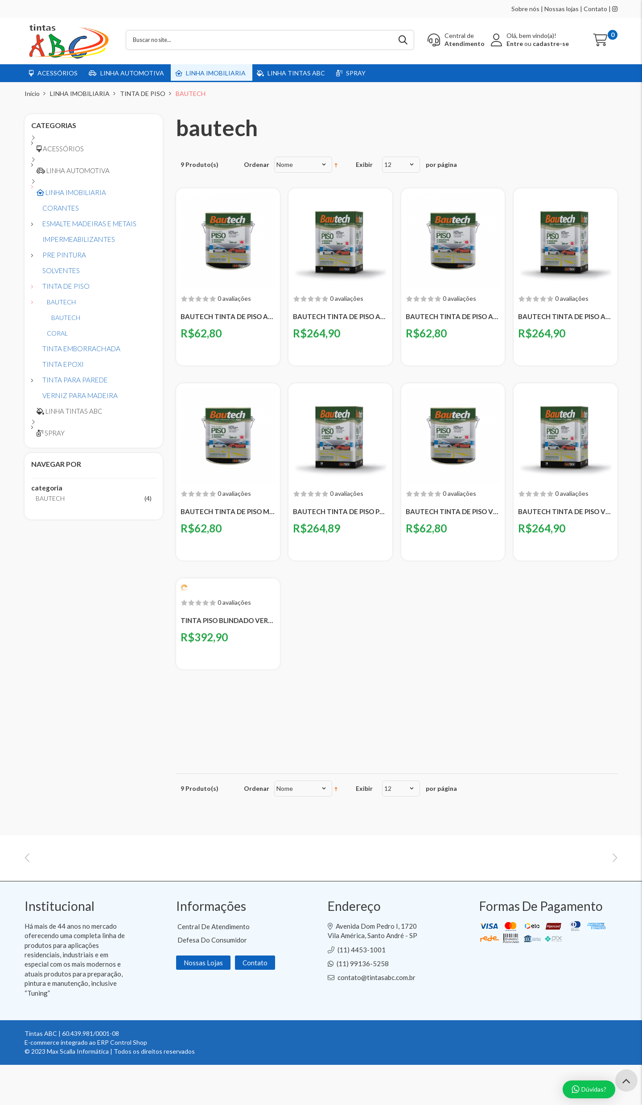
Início (32, 93)
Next (615, 873)
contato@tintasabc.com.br (376, 1018)
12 (387, 164)
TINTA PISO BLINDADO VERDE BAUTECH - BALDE (228, 620)
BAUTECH (50, 498)
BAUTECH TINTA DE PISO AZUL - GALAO (453, 316)
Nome (284, 164)
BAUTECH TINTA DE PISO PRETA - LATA (340, 511)
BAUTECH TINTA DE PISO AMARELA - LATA (340, 316)
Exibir (364, 164)
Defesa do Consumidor (212, 980)
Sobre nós (525, 8)
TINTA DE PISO (142, 93)
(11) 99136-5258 (363, 1004)
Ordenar (256, 164)
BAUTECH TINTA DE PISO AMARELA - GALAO (228, 316)
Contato (595, 8)
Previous (27, 873)
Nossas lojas (561, 8)
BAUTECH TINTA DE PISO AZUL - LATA (565, 316)
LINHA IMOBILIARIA (80, 93)
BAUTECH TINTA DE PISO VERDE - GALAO (453, 511)
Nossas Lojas (203, 1003)
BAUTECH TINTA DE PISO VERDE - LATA (565, 511)
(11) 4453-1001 (361, 990)
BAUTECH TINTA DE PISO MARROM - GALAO (228, 511)
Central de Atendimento (213, 967)
